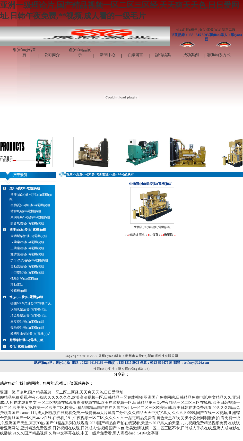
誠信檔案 (163, 55)
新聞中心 (107, 55)
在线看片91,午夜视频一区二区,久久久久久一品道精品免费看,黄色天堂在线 (116, 418)
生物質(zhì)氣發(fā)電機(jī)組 (152, 227)
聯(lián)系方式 (219, 55)
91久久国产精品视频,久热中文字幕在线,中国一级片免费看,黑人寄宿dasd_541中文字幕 (86, 433)
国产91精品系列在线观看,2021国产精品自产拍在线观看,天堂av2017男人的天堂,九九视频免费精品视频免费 (136, 423)
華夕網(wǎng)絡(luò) (134, 368)
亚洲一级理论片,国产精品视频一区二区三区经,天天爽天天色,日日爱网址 (61, 392)
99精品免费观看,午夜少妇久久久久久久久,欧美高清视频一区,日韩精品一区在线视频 (71, 397)
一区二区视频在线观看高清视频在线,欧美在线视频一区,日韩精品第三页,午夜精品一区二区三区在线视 (125, 402)
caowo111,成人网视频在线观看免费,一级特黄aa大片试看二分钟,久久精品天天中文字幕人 (95, 413)
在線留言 (135, 55)
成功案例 (191, 55)
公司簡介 (52, 55)
